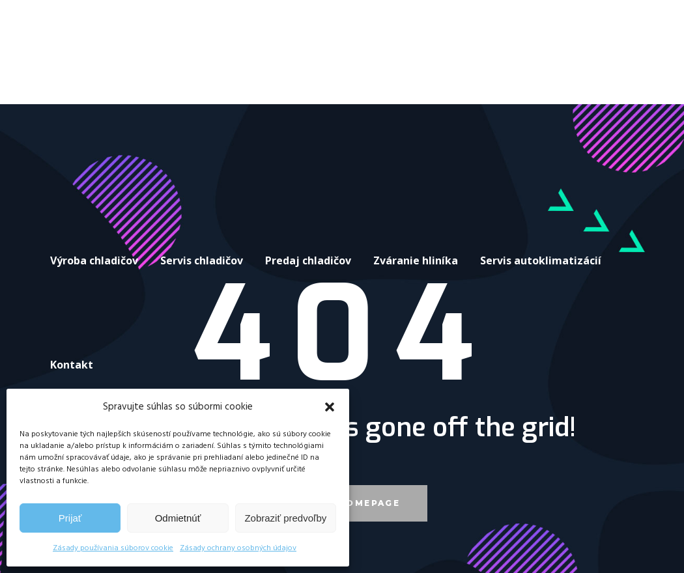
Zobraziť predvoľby (285, 518)
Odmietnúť (178, 518)
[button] (329, 406)
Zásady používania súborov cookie (113, 548)
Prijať (70, 518)
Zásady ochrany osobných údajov (238, 548)
